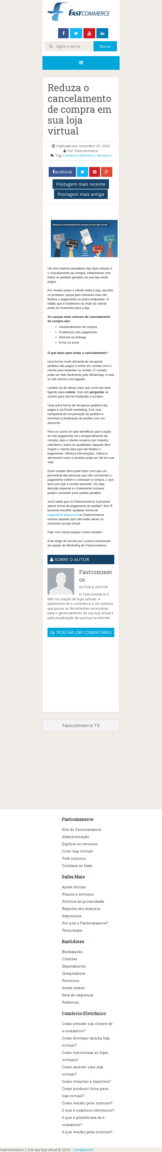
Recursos (104, 155)
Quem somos (73, 987)
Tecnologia (72, 930)
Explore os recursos (80, 843)
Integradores (73, 973)
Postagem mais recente (80, 184)
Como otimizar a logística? (86, 1081)
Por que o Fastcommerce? (85, 923)
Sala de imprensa (78, 994)
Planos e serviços (78, 894)
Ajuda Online (74, 886)
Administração (75, 836)
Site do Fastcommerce (81, 829)
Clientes (69, 958)
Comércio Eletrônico (79, 155)
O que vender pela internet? (87, 1131)
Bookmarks (72, 951)
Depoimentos (74, 966)
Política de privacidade (83, 901)
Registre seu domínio (81, 908)
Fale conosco (74, 858)
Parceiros (70, 980)
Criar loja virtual (77, 851)
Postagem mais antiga (81, 194)
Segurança (71, 915)
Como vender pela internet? (87, 1103)
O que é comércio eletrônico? (88, 1110)
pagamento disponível (63, 515)
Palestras (70, 1002)
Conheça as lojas (77, 865)
